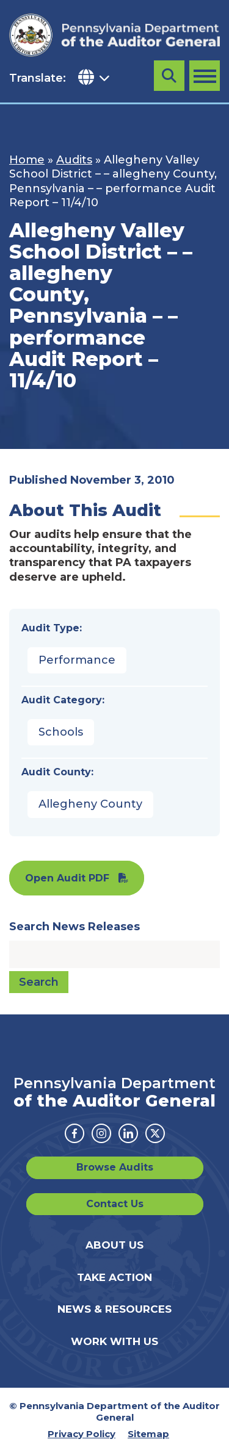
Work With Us (114, 1341)
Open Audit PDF (67, 878)
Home (27, 160)
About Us (114, 1245)
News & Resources (114, 1309)
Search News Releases (74, 926)
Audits (74, 160)
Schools (60, 732)
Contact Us (115, 1204)
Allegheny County (90, 804)
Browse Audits (114, 1167)
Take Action (114, 1277)
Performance (76, 660)
